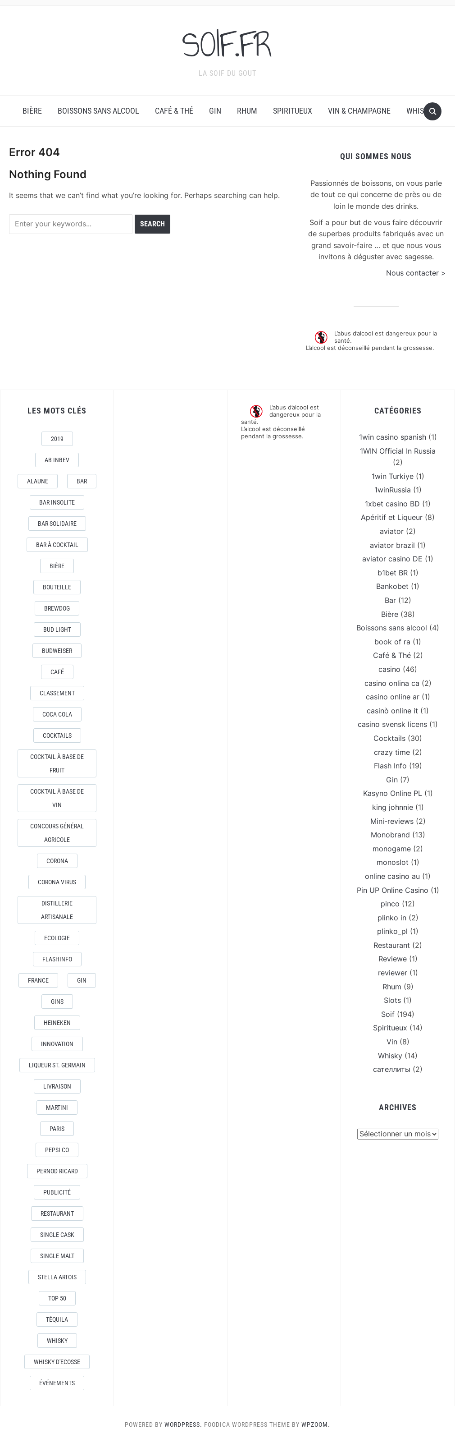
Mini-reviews (392, 821)
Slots (392, 1000)
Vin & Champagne (359, 110)
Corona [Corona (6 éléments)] (57, 860)
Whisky (419, 110)
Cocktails (389, 738)
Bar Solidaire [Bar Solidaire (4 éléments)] (57, 523)
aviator (392, 531)
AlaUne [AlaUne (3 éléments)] (37, 481)
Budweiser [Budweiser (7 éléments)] (57, 650)
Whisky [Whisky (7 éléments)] (57, 1340)
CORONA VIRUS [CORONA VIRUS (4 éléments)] (57, 882)
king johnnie (392, 807)
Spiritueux (292, 110)
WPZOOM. (315, 1424)
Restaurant (391, 945)
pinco (390, 903)
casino (389, 669)
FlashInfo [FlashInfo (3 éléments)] (57, 959)
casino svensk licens (392, 724)
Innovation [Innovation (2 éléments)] (57, 1044)
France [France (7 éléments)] (38, 980)
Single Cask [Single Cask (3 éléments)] (57, 1234)
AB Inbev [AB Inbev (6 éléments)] (57, 460)
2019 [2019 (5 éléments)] (57, 438)
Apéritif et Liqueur (392, 517)
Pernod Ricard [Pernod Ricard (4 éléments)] (57, 1171)
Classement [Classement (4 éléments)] (57, 693)
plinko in (392, 917)
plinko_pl (392, 931)
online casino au (392, 876)
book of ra (392, 641)
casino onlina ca (391, 683)
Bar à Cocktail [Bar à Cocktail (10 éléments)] (57, 544)
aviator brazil (392, 545)
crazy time (392, 752)
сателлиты (391, 1069)
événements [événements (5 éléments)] (57, 1383)
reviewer (392, 972)
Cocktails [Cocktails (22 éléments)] (57, 735)
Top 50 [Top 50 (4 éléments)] (57, 1298)
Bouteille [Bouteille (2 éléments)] (57, 587)
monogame (392, 848)
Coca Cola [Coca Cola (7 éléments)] (57, 714)
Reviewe (392, 958)
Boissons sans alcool (98, 110)
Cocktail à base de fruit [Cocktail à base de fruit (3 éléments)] (57, 763)
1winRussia (392, 489)
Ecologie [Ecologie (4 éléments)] (57, 938)
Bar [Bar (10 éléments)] (82, 481)
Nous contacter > (416, 272)
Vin (392, 1041)
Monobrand (390, 834)
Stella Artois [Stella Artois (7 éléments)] (57, 1277)
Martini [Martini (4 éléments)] (57, 1107)
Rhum (247, 110)
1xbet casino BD (392, 503)
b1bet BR (393, 572)
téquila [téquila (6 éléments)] (57, 1319)
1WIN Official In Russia (398, 450)
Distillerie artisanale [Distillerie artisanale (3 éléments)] (57, 910)
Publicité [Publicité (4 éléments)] (57, 1192)
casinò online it (392, 710)
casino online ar (392, 696)
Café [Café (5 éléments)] (57, 672)
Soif (388, 1014)
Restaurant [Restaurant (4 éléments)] (57, 1213)
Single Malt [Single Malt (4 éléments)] (57, 1255)
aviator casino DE (392, 558)
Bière (32, 110)
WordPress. (183, 1424)
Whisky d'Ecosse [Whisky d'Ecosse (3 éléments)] (57, 1361)
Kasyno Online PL (392, 793)
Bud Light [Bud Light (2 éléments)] (57, 629)
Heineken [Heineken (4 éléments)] (57, 1022)
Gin (215, 110)
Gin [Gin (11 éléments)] (81, 980)
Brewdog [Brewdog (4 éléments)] (57, 608)
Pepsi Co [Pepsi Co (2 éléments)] (57, 1149)
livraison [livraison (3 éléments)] (57, 1086)
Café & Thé (174, 110)
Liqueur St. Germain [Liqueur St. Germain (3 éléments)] (57, 1065)
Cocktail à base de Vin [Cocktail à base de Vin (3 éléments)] (57, 798)
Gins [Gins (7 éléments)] (57, 1001)
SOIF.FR (227, 44)
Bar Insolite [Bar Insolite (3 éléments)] (57, 502)
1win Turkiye (393, 476)
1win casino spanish (392, 436)
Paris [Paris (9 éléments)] (57, 1128)
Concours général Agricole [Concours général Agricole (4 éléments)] (57, 833)
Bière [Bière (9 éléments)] (57, 566)
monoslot (393, 862)
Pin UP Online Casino (392, 890)
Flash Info (390, 765)
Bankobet (392, 586)
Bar (390, 600)
